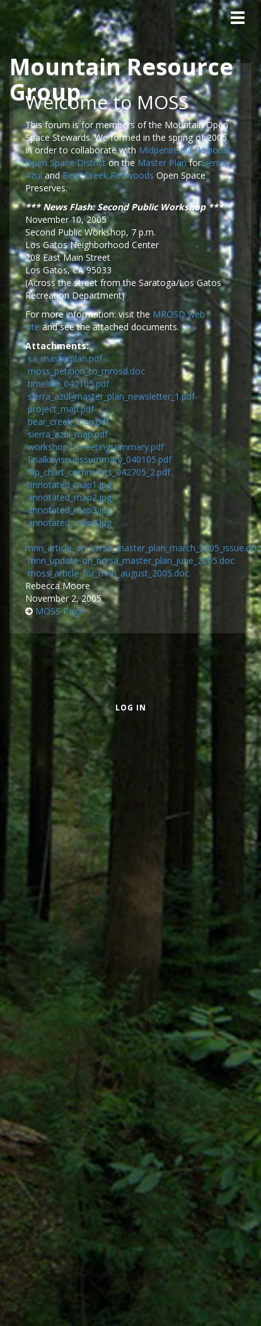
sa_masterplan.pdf (65, 358)
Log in (130, 707)
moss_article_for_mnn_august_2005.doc (108, 573)
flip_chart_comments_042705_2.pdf (99, 472)
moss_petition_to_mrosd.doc (86, 371)
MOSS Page (59, 611)
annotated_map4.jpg (70, 523)
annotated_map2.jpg (70, 497)
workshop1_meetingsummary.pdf (96, 447)
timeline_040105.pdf (68, 384)
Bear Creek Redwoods (108, 175)
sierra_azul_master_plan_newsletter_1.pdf (111, 396)
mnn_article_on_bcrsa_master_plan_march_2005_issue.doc (143, 548)
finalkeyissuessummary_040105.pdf (99, 459)
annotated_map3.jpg (70, 510)
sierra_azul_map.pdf (68, 434)
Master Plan (162, 163)
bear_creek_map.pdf (68, 421)
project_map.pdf (61, 409)
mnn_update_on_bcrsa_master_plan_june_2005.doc (131, 560)
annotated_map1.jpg (70, 485)
